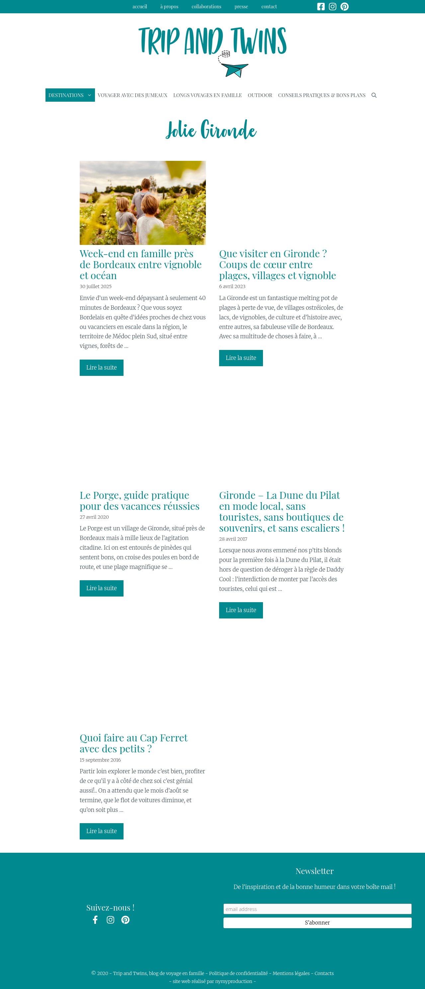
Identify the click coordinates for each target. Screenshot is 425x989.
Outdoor (260, 95)
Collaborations (206, 6)
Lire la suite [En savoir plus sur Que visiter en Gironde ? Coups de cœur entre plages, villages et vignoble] (241, 358)
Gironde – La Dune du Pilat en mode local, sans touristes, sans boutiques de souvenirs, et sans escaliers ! (282, 511)
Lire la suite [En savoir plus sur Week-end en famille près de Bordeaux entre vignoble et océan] (101, 367)
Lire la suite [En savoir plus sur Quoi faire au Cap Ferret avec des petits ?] (101, 831)
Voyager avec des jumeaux (132, 95)
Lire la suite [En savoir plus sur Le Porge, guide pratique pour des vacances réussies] (101, 588)
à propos (169, 6)
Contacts (324, 973)
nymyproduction (233, 981)
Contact (269, 6)
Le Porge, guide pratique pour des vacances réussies (140, 500)
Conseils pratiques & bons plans (322, 95)
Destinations (71, 95)
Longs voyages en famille (207, 95)
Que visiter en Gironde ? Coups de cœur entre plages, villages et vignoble (277, 264)
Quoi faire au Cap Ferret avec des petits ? (134, 743)
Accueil (139, 6)
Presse (241, 6)
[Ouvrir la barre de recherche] (374, 95)
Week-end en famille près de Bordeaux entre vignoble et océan (141, 264)
